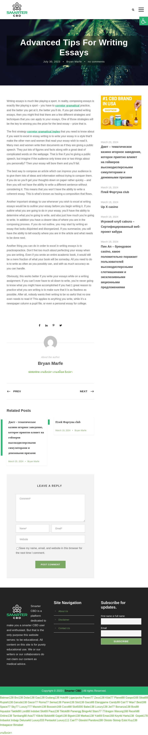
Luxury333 (38, 720)
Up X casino (109, 207)
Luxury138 (101, 706)
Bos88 (135, 706)
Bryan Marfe (74, 61)
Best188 (141, 702)
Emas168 (108, 715)
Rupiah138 (6, 702)
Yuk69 (98, 715)
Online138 (6, 715)
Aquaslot (5, 711)
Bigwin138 (74, 715)
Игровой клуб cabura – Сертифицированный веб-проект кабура (120, 226)
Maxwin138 (39, 706)
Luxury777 (25, 706)
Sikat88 (143, 697)
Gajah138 (61, 715)
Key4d (118, 715)
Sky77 (15, 706)
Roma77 (44, 702)
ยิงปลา (68, 371)
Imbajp (15, 720)
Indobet (35, 711)
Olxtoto (108, 720)
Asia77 (31, 715)
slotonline (34, 371)
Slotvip (117, 720)
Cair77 (124, 702)
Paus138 (54, 711)
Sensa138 (55, 702)
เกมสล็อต (58, 371)
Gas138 (40, 697)
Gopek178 (141, 715)
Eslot (125, 720)
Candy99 (114, 702)
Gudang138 (52, 697)
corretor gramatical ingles (43, 131)
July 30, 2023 (51, 61)
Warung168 (121, 711)
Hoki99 (64, 697)
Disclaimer (63, 619)
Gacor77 (33, 702)
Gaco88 (89, 702)
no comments (96, 61)
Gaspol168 (132, 697)
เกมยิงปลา (46, 371)
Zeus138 (99, 697)
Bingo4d (87, 711)
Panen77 (88, 697)
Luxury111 (63, 720)
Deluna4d (25, 720)
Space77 (5, 706)
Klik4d (40, 715)
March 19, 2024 (62, 430)
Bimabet (18, 725)
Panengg (75, 711)
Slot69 (44, 711)
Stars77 (97, 711)
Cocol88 (67, 706)
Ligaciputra (75, 697)
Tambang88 (20, 715)
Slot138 (79, 702)
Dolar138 (29, 697)
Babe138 (89, 706)
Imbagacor (6, 725)
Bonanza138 (123, 706)
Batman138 (7, 697)
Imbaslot (5, 720)
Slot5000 (77, 706)
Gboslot (83, 720)
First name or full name (113, 616)
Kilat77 (109, 697)
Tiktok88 (65, 711)
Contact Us (64, 628)
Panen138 (68, 702)
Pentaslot (50, 720)
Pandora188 (95, 720)
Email (104, 628)
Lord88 (26, 711)
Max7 (132, 702)
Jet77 (111, 706)
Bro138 (18, 697)
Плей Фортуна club (67, 422)
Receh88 (134, 711)
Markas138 (87, 715)
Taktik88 (16, 711)
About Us (63, 611)
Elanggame (101, 702)
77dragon (108, 711)
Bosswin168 (54, 706)
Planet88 (119, 697)
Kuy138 (132, 720)
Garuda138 (20, 702)
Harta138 (128, 715)
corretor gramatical (67, 105)
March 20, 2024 (15, 461)
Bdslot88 (49, 715)
